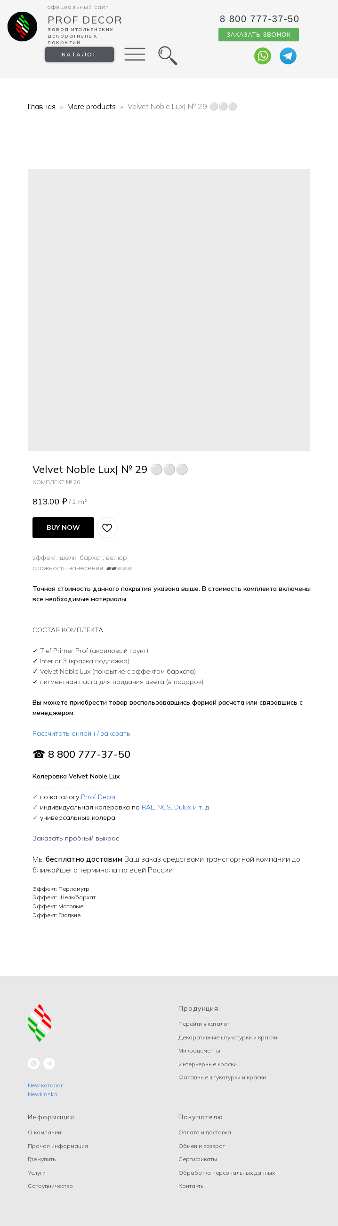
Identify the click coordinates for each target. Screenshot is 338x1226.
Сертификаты (197, 1159)
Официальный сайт (78, 6)
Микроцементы (199, 1050)
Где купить (42, 1159)
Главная (42, 106)
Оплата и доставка (204, 1132)
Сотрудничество (50, 1185)
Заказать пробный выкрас (75, 838)
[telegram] (49, 1063)
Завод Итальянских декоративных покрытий (81, 35)
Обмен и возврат (201, 1145)
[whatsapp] (34, 1063)
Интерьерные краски (207, 1064)
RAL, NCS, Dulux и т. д (175, 807)
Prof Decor (85, 19)
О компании (44, 1132)
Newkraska (42, 1094)
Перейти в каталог (204, 1023)
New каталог (45, 1085)
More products (92, 106)
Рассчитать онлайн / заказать (81, 733)
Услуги (37, 1172)
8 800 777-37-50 (259, 19)
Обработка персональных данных (226, 1172)
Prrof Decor (98, 797)
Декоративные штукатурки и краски (227, 1037)
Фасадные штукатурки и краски (222, 1077)
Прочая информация (58, 1145)
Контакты (191, 1185)
